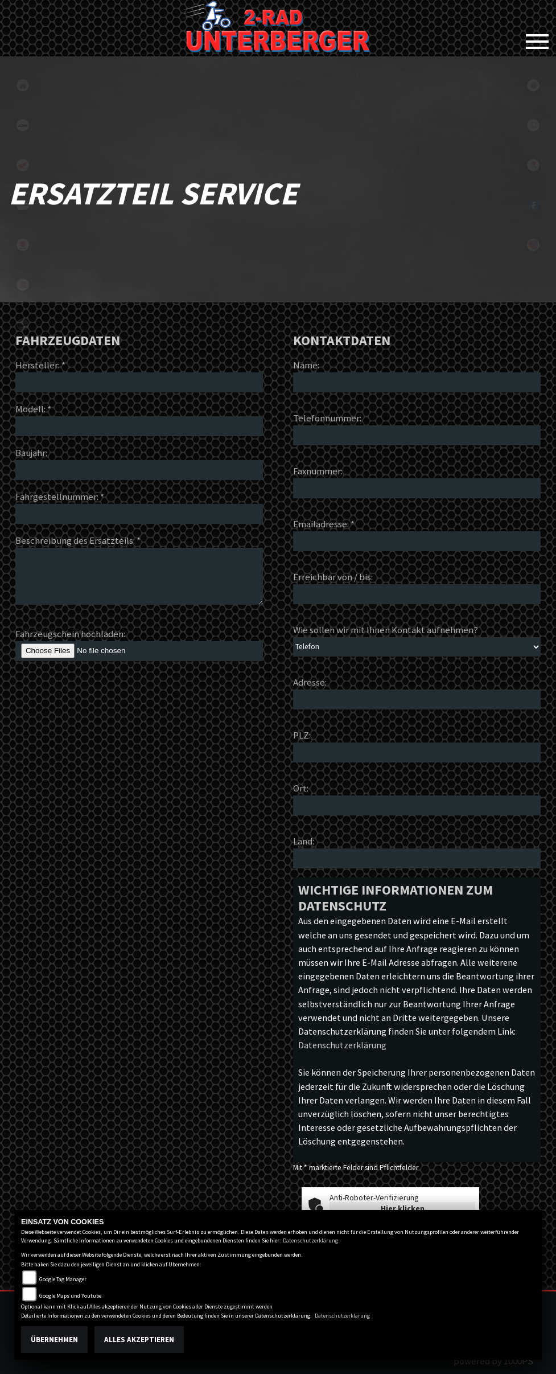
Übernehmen (54, 1339)
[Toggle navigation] (537, 37)
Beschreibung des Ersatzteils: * (78, 540)
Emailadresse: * (324, 524)
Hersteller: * (40, 365)
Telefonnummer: (327, 418)
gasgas (23, 285)
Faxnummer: (318, 471)
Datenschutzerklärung (342, 1045)
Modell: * (33, 409)
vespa (23, 324)
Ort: (300, 788)
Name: (306, 365)
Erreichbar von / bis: (333, 577)
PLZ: (302, 735)
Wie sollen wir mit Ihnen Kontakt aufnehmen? (385, 630)
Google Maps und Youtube (70, 1295)
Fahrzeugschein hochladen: (70, 633)
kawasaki (23, 205)
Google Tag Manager (63, 1279)
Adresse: (310, 682)
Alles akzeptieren (139, 1339)
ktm (23, 125)
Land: (303, 841)
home (23, 85)
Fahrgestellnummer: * (59, 496)
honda (23, 165)
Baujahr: (31, 452)
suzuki (23, 245)
